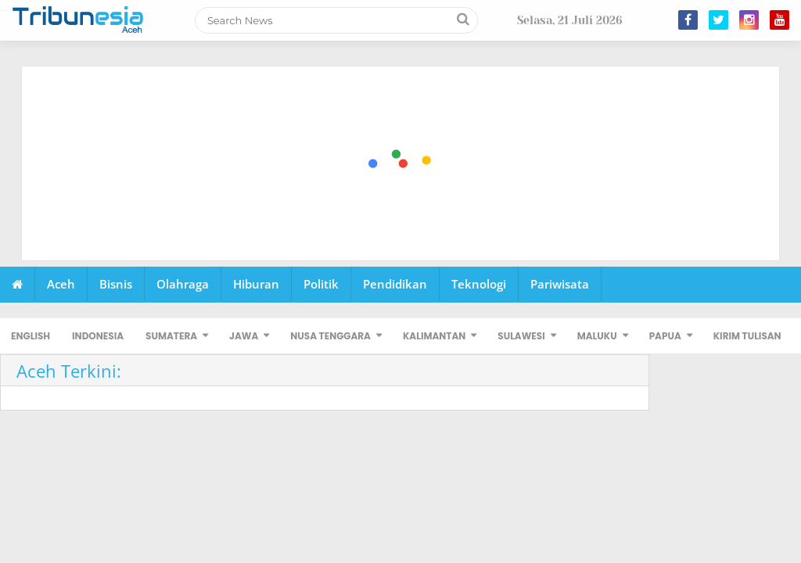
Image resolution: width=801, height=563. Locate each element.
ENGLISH (30, 335)
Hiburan (256, 284)
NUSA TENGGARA (330, 335)
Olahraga (182, 284)
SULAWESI (520, 335)
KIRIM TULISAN (747, 335)
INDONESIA (98, 335)
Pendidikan (395, 284)
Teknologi (478, 284)
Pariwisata (559, 284)
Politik (321, 284)
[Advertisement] (401, 164)
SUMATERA (171, 335)
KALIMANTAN (434, 335)
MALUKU (597, 335)
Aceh (61, 284)
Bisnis (115, 284)
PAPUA (665, 335)
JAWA (243, 335)
